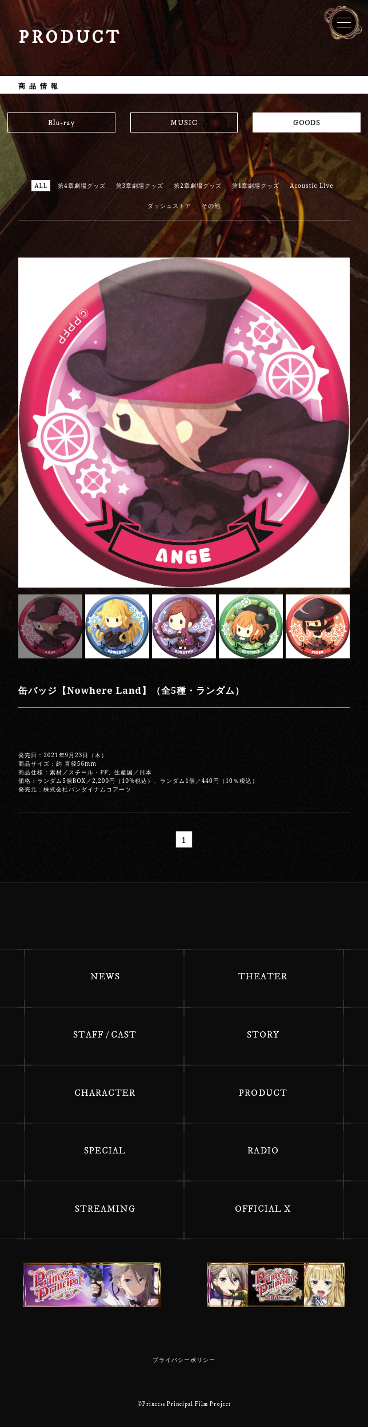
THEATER (262, 976)
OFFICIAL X (263, 1209)
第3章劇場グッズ (140, 186)
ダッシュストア (169, 206)
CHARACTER (104, 1093)
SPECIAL (105, 1150)
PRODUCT (263, 1093)
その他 (211, 206)
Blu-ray (61, 122)
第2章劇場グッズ (198, 186)
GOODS (307, 122)
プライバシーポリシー (184, 1360)
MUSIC (184, 122)
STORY (263, 1034)
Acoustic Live (311, 186)
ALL (40, 186)
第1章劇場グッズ (256, 186)
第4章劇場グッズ (82, 186)
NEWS (105, 976)
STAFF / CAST (105, 1034)
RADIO (263, 1150)
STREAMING (105, 1209)
